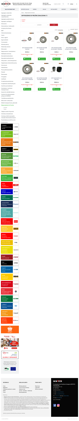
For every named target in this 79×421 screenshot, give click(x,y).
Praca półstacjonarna (6, 69)
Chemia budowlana (6, 33)
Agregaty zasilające (6, 21)
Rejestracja (37, 386)
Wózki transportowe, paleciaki (9, 102)
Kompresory (4, 122)
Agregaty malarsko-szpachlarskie (6, 16)
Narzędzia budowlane (7, 56)
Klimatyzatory (5, 44)
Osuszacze (4, 65)
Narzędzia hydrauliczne (7, 58)
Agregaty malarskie (6, 13)
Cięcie (2, 35)
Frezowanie (4, 42)
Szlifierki (3, 79)
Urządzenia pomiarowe (7, 81)
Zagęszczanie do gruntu (7, 111)
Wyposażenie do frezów (7, 105)
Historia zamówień (39, 389)
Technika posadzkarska (7, 98)
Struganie (3, 76)
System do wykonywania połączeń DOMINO (7, 95)
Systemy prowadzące (7, 86)
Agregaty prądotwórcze (7, 19)
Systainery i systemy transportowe (6, 89)
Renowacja (4, 74)
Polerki (3, 72)
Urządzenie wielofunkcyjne (8, 83)
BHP (2, 30)
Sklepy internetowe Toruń (72, 418)
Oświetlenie (4, 67)
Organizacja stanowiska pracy (9, 63)
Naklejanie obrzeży (6, 53)
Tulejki (23, 21)
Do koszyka (28, 59)
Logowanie (37, 387)
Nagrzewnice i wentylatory (8, 51)
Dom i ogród (4, 37)
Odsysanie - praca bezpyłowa (8, 60)
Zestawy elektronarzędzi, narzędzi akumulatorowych (8, 116)
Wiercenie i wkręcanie (7, 100)
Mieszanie (4, 49)
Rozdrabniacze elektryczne (8, 120)
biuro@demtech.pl (47, 4)
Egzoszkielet (4, 40)
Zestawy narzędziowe (7, 113)
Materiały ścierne (5, 46)
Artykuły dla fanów (6, 28)
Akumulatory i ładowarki (7, 26)
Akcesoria (3, 23)
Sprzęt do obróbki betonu (8, 92)
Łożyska (23, 19)
